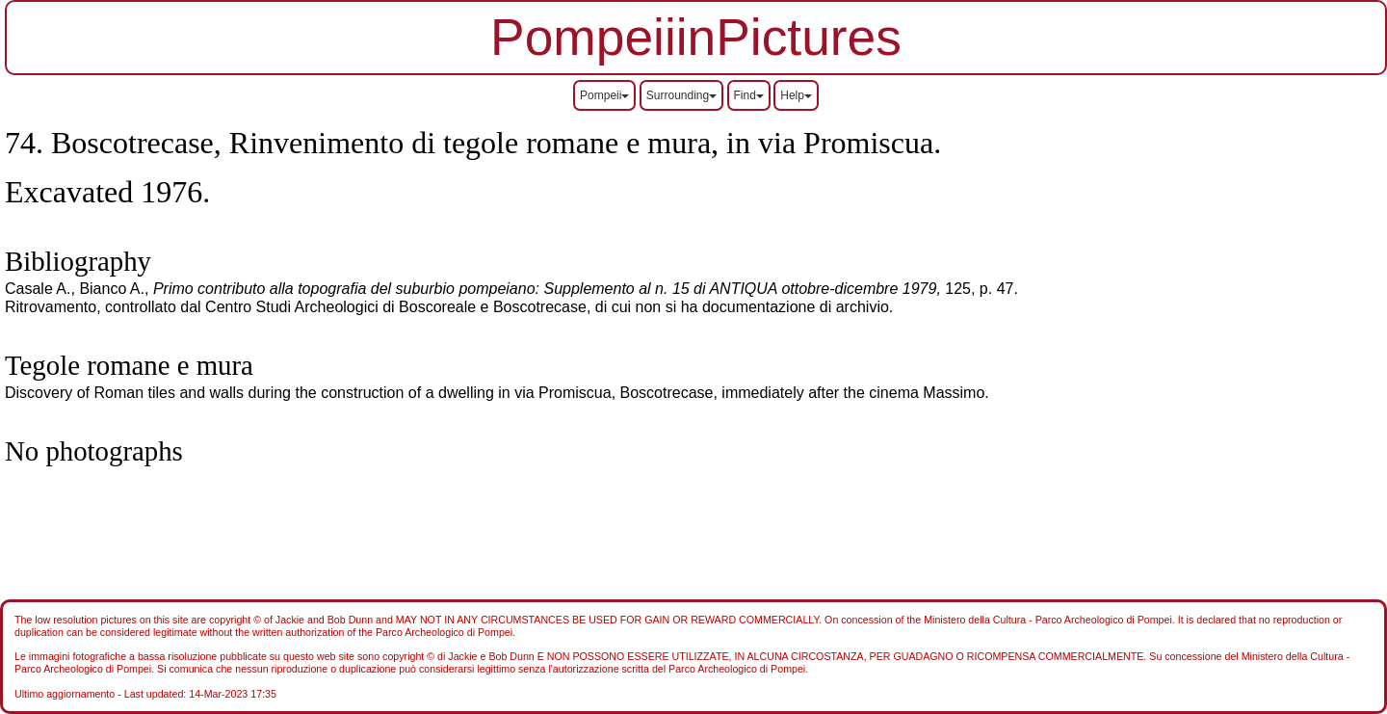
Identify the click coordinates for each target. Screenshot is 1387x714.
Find (749, 95)
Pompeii (604, 95)
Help (796, 95)
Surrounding (681, 95)
